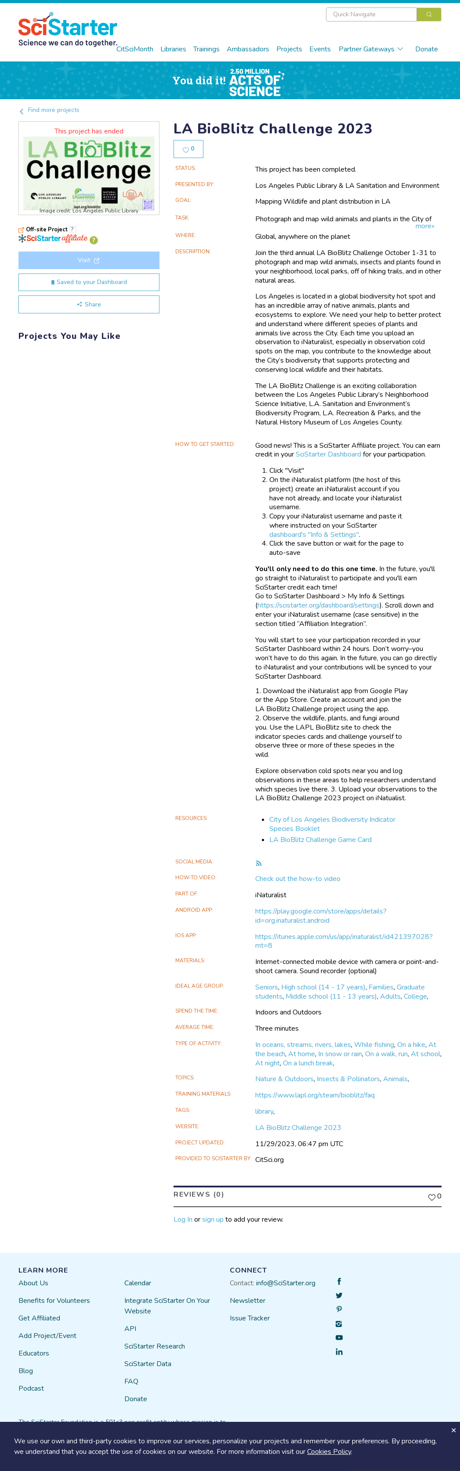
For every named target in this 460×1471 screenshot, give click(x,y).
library (264, 1111)
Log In (183, 1219)
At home (301, 1054)
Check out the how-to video (297, 879)
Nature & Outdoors (284, 1079)
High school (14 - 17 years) (323, 987)
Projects (289, 49)
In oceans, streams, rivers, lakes (303, 1045)
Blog (25, 1371)
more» (425, 226)
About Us (33, 1283)
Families (381, 987)
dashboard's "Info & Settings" (314, 534)
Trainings (206, 49)
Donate (426, 49)
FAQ (131, 1381)
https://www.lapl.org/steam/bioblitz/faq (315, 1095)
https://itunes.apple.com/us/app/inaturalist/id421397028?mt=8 (344, 941)
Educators (33, 1353)
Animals (395, 1079)
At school (425, 1054)
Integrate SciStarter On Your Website (167, 1306)
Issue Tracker (250, 1318)
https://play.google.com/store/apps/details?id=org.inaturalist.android (321, 915)
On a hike (411, 1045)
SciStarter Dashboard (328, 454)
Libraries (173, 49)
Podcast (31, 1388)
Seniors (266, 987)
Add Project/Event (47, 1336)
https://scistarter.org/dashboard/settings (318, 605)
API (130, 1329)
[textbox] (371, 14)
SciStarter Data (147, 1364)
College (415, 996)
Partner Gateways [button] (371, 49)
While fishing (374, 1045)
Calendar (137, 1283)
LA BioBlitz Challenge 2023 (298, 1128)
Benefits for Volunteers (54, 1301)
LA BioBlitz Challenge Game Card (320, 840)
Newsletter (247, 1301)
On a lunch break (308, 1063)
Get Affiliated (39, 1318)
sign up (213, 1219)
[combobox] (384, 14)
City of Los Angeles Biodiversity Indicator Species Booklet (332, 824)
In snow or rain (340, 1054)
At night (267, 1063)
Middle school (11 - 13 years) (331, 996)
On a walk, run (386, 1054)
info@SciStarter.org (285, 1283)
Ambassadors (248, 49)
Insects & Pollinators (348, 1079)
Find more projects (49, 110)
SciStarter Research (154, 1346)
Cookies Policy (329, 1452)
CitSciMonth (134, 49)
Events (320, 49)
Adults (390, 996)
